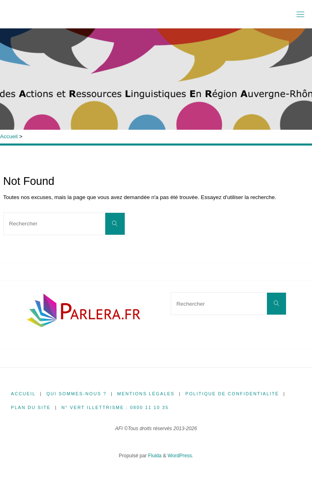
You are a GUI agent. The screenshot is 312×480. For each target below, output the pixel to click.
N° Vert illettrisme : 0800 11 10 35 (115, 407)
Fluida (154, 456)
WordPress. (180, 456)
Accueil (9, 136)
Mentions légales (146, 393)
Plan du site (31, 407)
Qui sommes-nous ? (76, 393)
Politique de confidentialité (232, 393)
